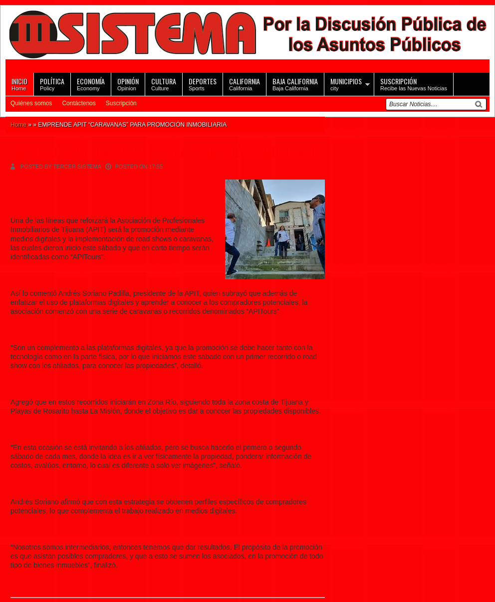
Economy (91, 83)
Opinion (128, 83)
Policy (52, 83)
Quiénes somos (31, 103)
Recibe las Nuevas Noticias (413, 83)
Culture (163, 83)
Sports (203, 83)
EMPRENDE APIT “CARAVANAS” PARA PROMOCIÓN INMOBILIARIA (165, 151)
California (244, 83)
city (346, 83)
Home (19, 83)
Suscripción (121, 103)
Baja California (295, 83)
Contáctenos (78, 103)
